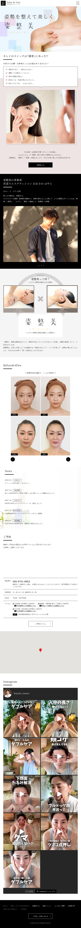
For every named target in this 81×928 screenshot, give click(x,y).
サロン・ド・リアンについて (20, 906)
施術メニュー (47, 906)
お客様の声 (71, 906)
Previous (13, 459)
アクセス (24, 909)
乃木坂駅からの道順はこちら (26, 606)
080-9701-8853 (21, 581)
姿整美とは (40, 165)
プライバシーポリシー (10, 909)
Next (68, 459)
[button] (40, 650)
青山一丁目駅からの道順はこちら (53, 606)
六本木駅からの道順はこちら (26, 611)
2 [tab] (38, 147)
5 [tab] (45, 147)
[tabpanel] (40, 117)
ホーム (5, 906)
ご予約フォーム (40, 624)
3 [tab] (40, 147)
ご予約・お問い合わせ (40, 916)
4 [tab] (43, 147)
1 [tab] (36, 147)
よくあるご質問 (60, 906)
